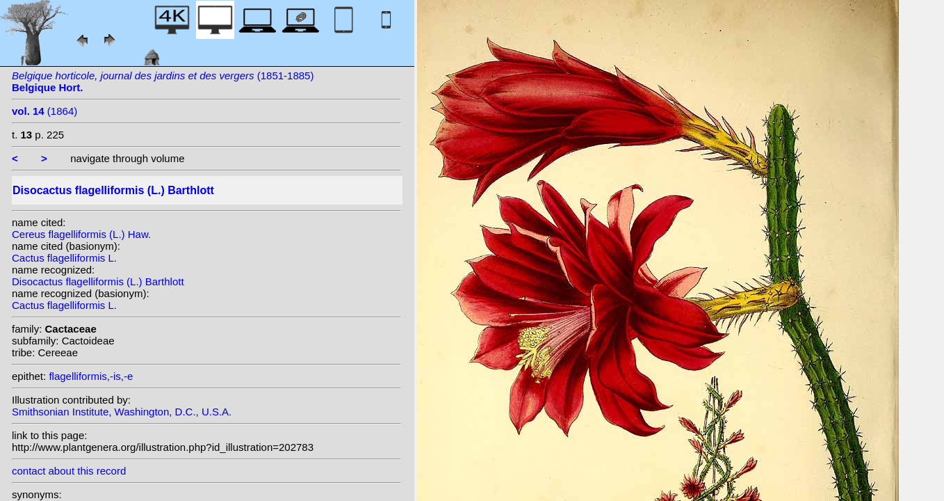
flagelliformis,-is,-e (91, 376)
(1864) (44, 111)
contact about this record (69, 471)
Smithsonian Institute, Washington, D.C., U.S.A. (121, 412)
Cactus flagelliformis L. (64, 258)
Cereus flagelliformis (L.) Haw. (81, 234)
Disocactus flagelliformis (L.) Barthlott (98, 281)
